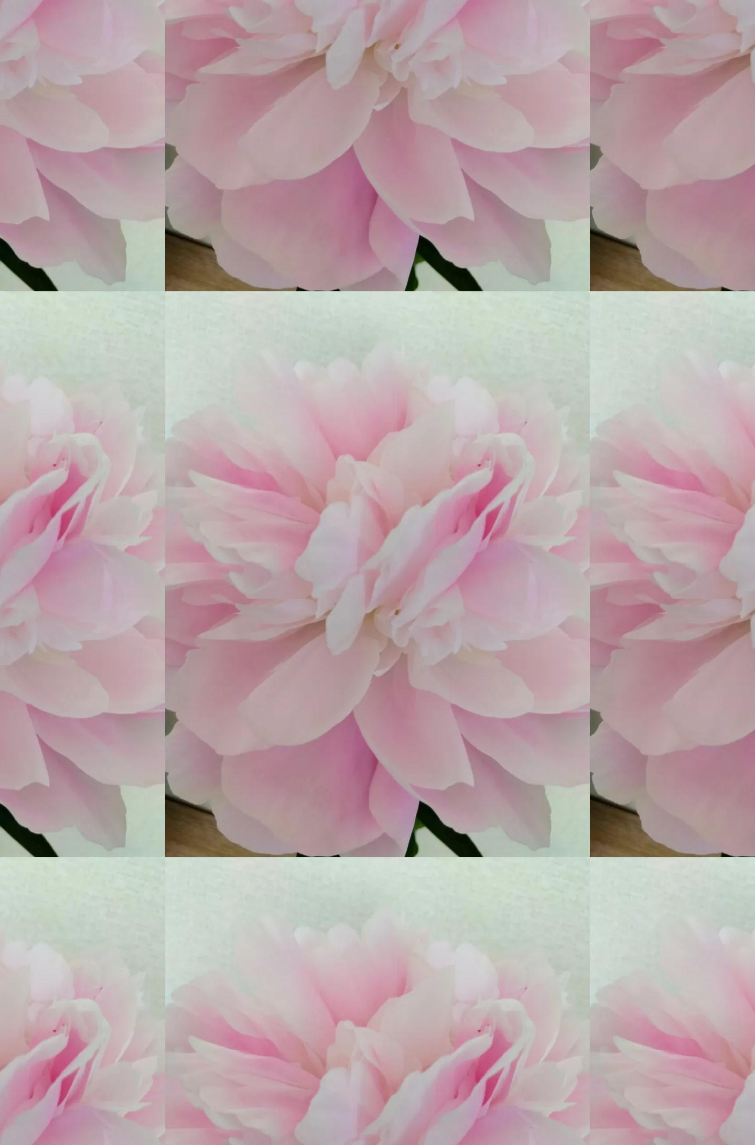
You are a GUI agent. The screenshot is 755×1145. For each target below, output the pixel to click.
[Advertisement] (273, 669)
